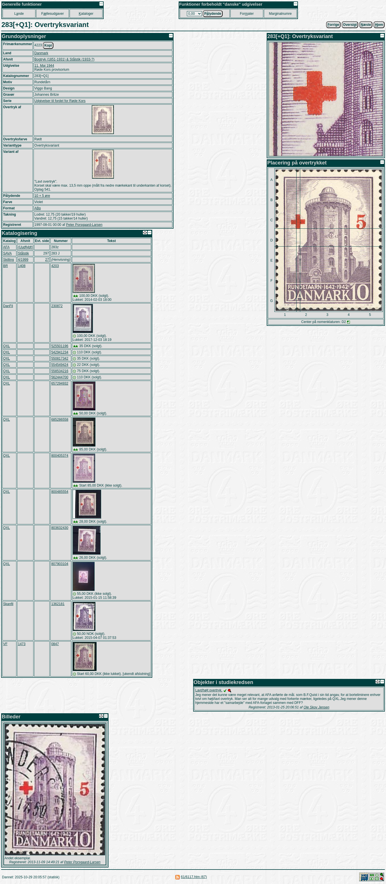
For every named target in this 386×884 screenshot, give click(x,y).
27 (47, 260)
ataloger (86, 14)
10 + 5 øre (42, 196)
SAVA (7, 253)
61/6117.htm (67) (194, 877)
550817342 (59, 358)
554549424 (59, 365)
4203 (55, 266)
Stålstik (23, 253)
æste (366, 25)
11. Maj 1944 (44, 66)
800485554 (59, 492)
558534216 (59, 371)
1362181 (57, 604)
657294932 (59, 383)
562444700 (59, 377)
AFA (6, 247)
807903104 (59, 564)
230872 (56, 306)
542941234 (59, 352)
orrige (333, 25)
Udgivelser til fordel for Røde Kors (59, 101)
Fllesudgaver (52, 14)
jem (379, 25)
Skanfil (8, 604)
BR (5, 266)
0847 (55, 644)
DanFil (8, 306)
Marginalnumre (280, 14)
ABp (37, 208)
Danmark (41, 53)
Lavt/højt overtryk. (208, 690)
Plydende (212, 14)
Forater (247, 14)
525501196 (59, 346)
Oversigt (350, 25)
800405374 (59, 456)
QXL (6, 346)
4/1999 (23, 260)
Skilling (8, 260)
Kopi (48, 45)
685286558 (59, 420)
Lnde (19, 14)
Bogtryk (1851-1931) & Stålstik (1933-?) (64, 59)
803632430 (59, 528)
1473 (22, 644)
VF (5, 644)
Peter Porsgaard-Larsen (84, 225)
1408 (22, 266)
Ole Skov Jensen (316, 707)
